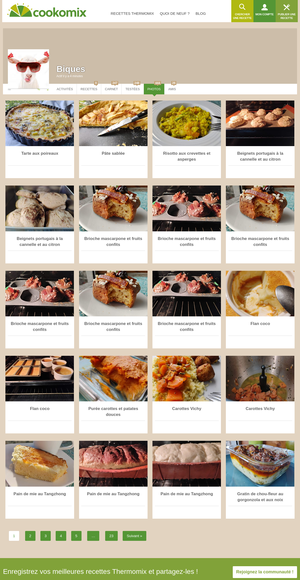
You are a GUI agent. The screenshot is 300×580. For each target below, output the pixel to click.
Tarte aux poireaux (39, 153)
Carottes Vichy (186, 408)
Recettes (89, 87)
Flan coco (260, 323)
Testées (132, 87)
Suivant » (134, 536)
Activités (65, 89)
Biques (70, 69)
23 (111, 536)
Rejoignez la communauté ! (265, 571)
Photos (154, 87)
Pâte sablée (113, 153)
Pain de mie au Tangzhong (40, 494)
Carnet (111, 87)
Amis (172, 87)
